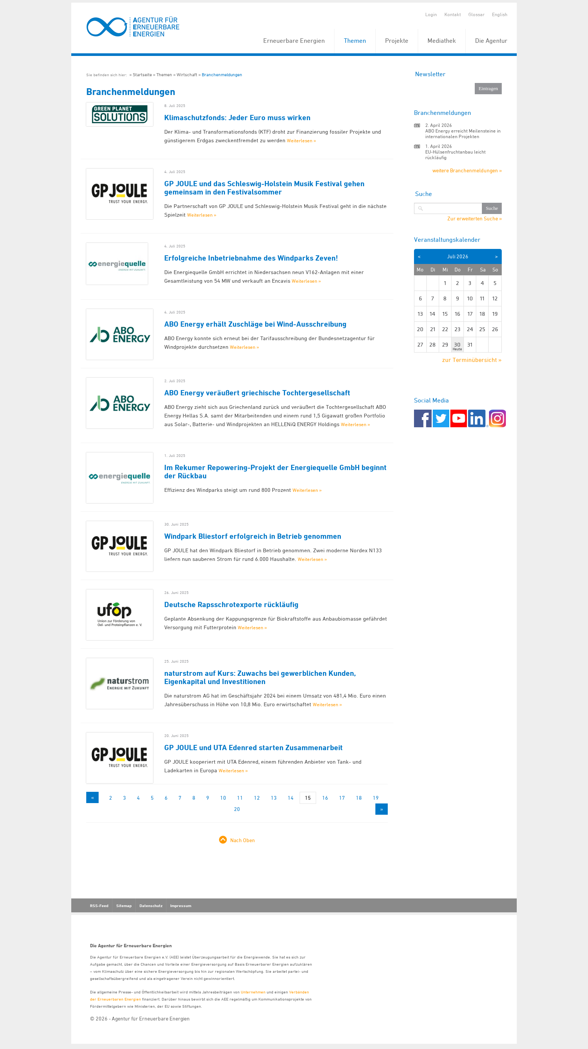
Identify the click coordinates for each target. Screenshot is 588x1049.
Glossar (476, 14)
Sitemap (124, 905)
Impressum (180, 905)
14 (291, 797)
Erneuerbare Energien (294, 40)
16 (325, 797)
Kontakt (452, 14)
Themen (355, 40)
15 (308, 797)
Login (431, 14)
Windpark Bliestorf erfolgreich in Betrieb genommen (252, 536)
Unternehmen (253, 991)
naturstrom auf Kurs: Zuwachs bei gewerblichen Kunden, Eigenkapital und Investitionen (260, 677)
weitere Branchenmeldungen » (467, 170)
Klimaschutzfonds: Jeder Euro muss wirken (237, 117)
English (499, 14)
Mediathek (442, 40)
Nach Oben (242, 840)
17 (342, 797)
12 (257, 797)
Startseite (142, 74)
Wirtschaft (187, 74)
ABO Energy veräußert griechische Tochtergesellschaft (257, 392)
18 (359, 797)
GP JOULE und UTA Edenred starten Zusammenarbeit (253, 747)
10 (223, 797)
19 (376, 797)
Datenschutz (151, 905)
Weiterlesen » (301, 140)
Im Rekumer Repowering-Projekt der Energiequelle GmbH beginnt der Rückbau (275, 471)
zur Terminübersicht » (472, 359)
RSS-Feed (99, 905)
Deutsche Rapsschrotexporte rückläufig (231, 604)
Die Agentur (491, 40)
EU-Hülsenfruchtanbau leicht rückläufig (455, 154)
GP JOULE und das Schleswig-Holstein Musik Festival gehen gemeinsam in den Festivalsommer (264, 187)
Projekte (396, 40)
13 (274, 797)
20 (237, 809)
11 (240, 797)
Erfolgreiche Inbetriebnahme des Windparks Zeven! (251, 257)
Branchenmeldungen (222, 74)
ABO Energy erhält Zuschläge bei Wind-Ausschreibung (255, 324)
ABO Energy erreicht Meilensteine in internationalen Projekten (463, 133)
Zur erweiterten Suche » (474, 218)
